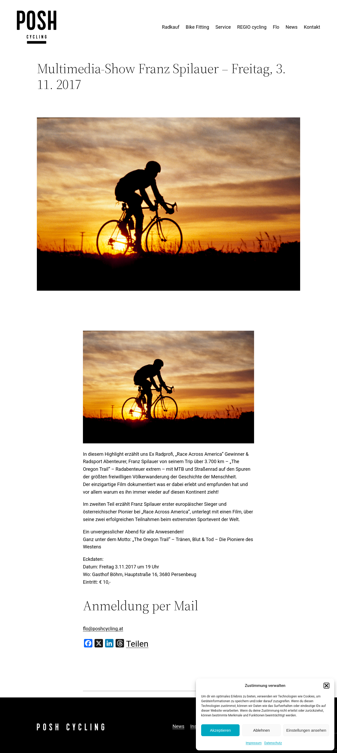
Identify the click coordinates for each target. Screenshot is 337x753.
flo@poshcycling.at (103, 628)
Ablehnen (261, 730)
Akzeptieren (220, 730)
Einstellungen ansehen (306, 730)
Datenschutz (273, 743)
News (178, 726)
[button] (326, 685)
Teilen (137, 644)
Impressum (253, 743)
